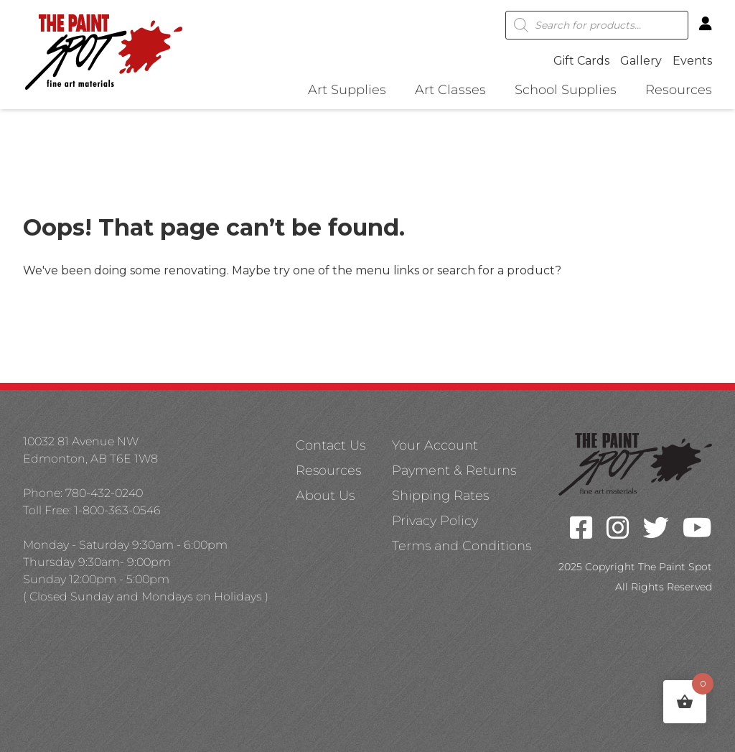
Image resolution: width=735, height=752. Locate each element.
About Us (325, 495)
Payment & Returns (454, 470)
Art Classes (450, 90)
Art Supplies (347, 90)
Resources (678, 90)
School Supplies (566, 90)
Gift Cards (581, 61)
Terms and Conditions (461, 546)
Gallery (641, 61)
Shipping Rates (440, 495)
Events (692, 61)
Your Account (435, 445)
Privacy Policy (435, 521)
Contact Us (330, 445)
